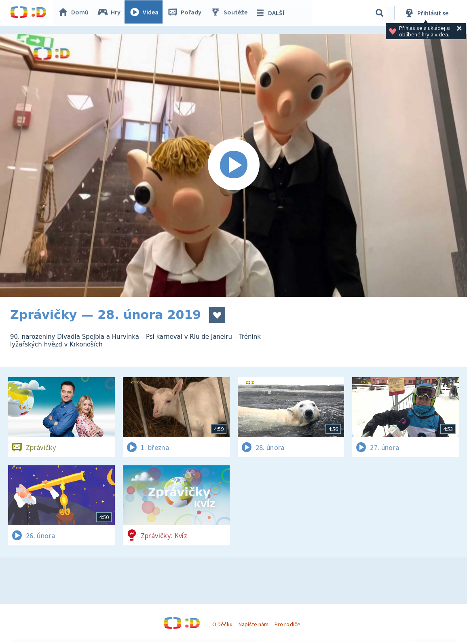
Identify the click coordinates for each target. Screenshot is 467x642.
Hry (111, 13)
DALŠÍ (271, 13)
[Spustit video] (233, 165)
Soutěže (231, 13)
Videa (146, 13)
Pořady (186, 13)
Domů (75, 13)
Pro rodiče (287, 624)
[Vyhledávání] (379, 13)
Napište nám (253, 624)
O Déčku (222, 624)
